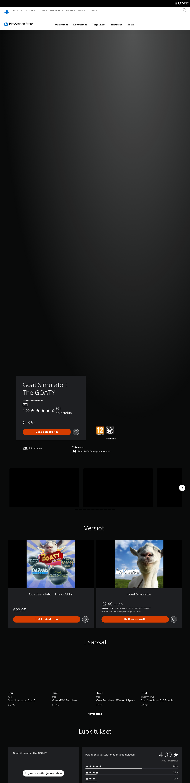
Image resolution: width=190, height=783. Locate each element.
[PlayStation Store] (19, 20)
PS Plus (41, 10)
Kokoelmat (80, 21)
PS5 (22, 10)
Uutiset (69, 10)
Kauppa (81, 10)
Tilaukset (116, 21)
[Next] (182, 484)
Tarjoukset (98, 21)
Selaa (130, 21)
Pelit (14, 10)
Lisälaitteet (55, 10)
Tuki (93, 10)
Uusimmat (61, 21)
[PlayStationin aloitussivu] (6, 10)
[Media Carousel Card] (44, 484)
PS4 (31, 10)
